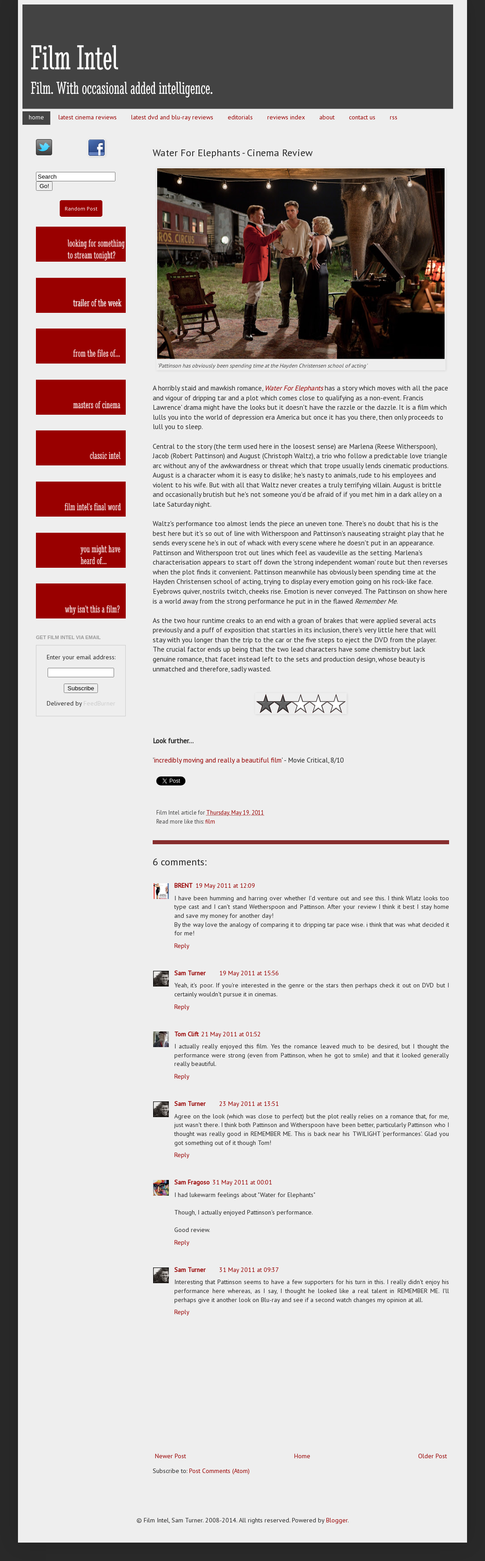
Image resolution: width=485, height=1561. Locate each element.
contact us (362, 117)
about (327, 117)
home (36, 117)
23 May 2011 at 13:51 (249, 1104)
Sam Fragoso (192, 1182)
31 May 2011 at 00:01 (242, 1182)
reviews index (286, 117)
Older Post (432, 1456)
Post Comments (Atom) (219, 1471)
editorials (240, 117)
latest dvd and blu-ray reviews (172, 117)
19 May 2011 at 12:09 (225, 885)
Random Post (81, 208)
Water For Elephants (294, 387)
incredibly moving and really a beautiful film (218, 759)
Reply (182, 946)
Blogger (337, 1520)
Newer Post (170, 1456)
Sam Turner (190, 973)
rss (393, 117)
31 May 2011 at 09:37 (249, 1270)
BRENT (183, 885)
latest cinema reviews (87, 117)
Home (302, 1456)
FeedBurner (99, 703)
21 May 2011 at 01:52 (231, 1034)
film (210, 821)
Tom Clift (186, 1034)
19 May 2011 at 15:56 (249, 973)
